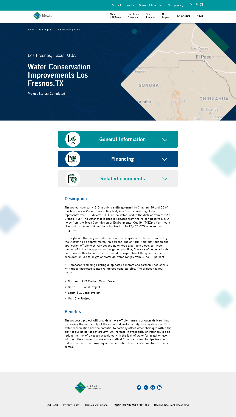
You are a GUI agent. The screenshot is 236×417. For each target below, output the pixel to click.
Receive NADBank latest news (171, 405)
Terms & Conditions (96, 405)
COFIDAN (52, 405)
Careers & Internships (151, 4)
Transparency (175, 4)
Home (31, 29)
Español (199, 4)
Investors (130, 4)
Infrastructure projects (68, 29)
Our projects (45, 29)
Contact (116, 4)
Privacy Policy (71, 405)
